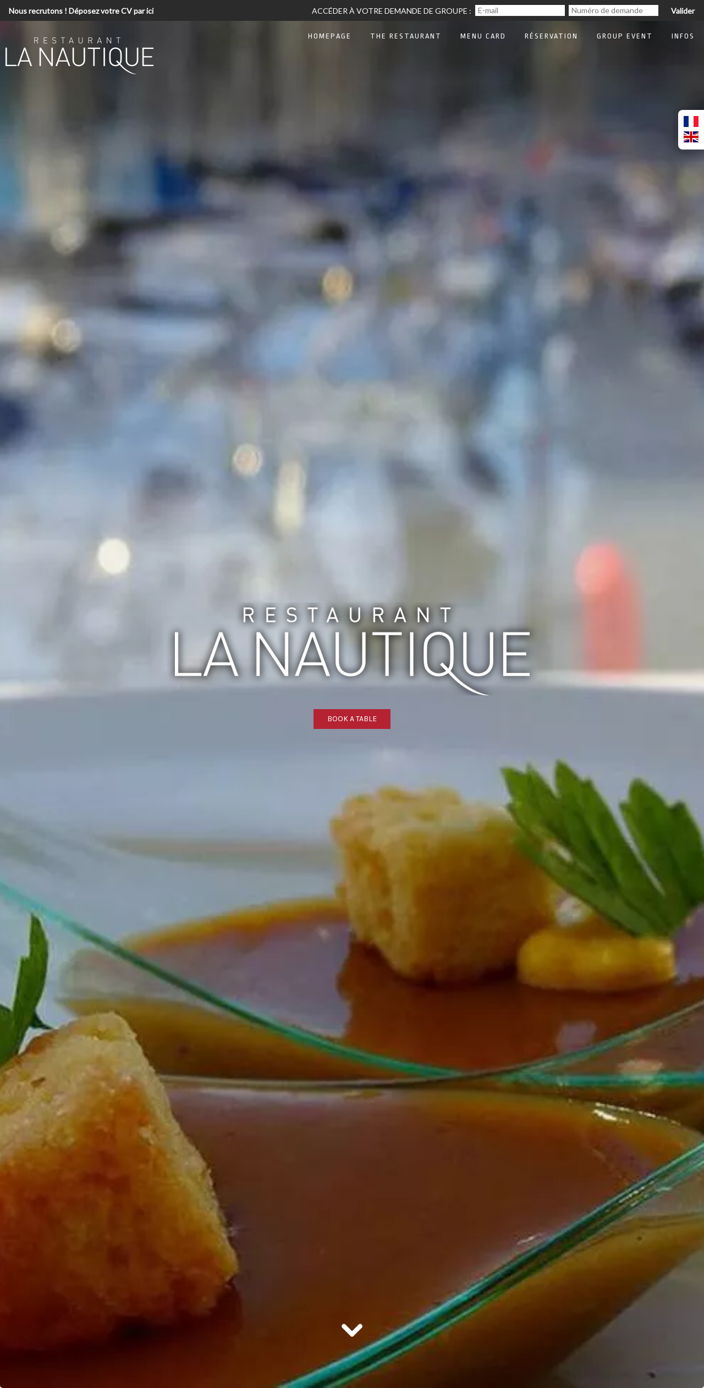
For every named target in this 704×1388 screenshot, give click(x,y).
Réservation (551, 36)
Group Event (625, 36)
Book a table (352, 718)
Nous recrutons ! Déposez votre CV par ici (81, 10)
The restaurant (406, 36)
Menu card (483, 36)
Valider (683, 10)
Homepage (329, 36)
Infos (683, 36)
